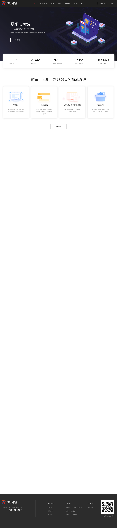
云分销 (67, 511)
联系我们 (50, 514)
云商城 (80, 507)
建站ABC (68, 507)
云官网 (74, 507)
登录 (111, 3)
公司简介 (50, 507)
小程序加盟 (74, 514)
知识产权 (50, 511)
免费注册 (102, 3)
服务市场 (90, 507)
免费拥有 (17, 40)
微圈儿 (73, 511)
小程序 (67, 514)
